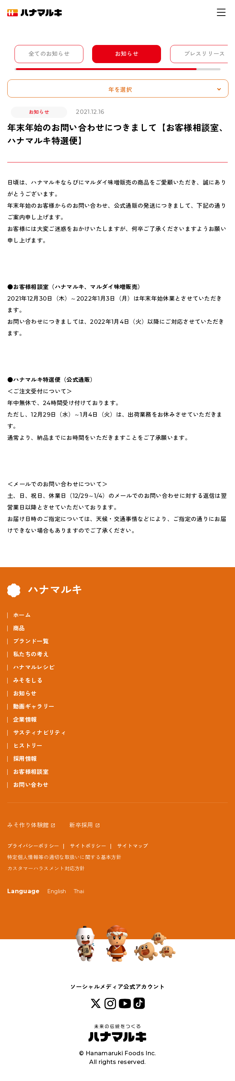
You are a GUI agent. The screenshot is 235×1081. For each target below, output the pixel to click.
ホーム (22, 615)
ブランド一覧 (31, 641)
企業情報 (25, 719)
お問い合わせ (31, 784)
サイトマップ (132, 846)
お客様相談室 (31, 771)
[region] (121, 57)
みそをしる (28, 680)
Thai (79, 891)
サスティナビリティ (39, 732)
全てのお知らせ (49, 53)
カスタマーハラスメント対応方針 (46, 868)
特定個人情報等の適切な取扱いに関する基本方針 (64, 857)
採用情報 (25, 758)
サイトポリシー (88, 846)
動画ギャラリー (33, 706)
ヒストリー (28, 745)
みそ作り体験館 (28, 825)
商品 (19, 628)
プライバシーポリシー (33, 846)
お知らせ (127, 53)
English (56, 891)
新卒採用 (81, 825)
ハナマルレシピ (33, 667)
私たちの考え (31, 654)
